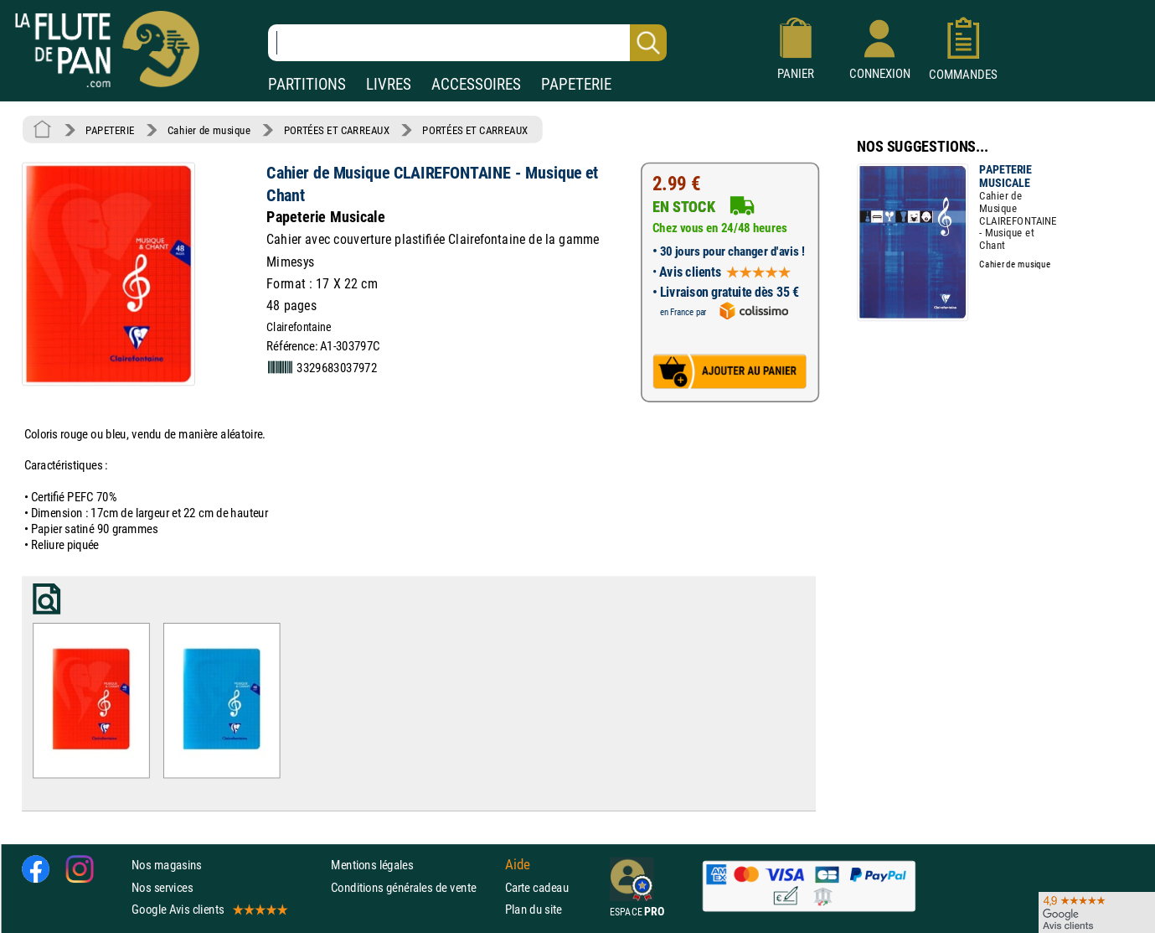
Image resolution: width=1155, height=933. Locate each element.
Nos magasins (166, 865)
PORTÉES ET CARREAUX (336, 130)
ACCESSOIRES (476, 84)
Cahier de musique (209, 130)
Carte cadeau (537, 886)
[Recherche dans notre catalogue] (467, 42)
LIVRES (388, 84)
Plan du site (533, 909)
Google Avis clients (208, 909)
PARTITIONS (307, 84)
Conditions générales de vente (414, 886)
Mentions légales (372, 865)
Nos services (162, 886)
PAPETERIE (576, 84)
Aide (517, 864)
